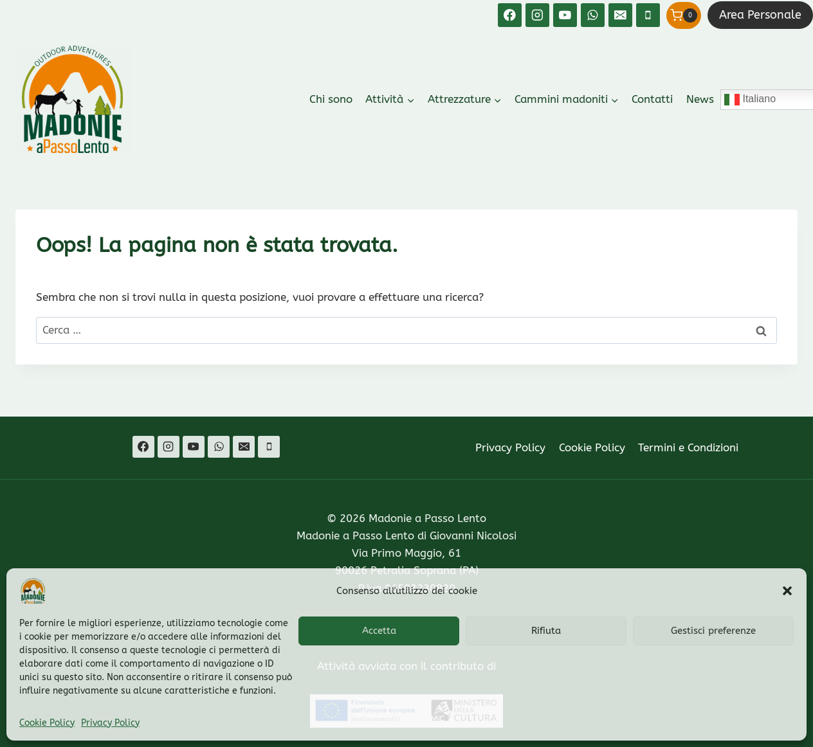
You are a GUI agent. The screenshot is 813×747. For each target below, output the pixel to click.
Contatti (652, 99)
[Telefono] (648, 15)
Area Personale (760, 15)
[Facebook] (510, 15)
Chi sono (330, 99)
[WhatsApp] (593, 15)
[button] (787, 590)
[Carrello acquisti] (683, 15)
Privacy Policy (110, 722)
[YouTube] (565, 15)
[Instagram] (537, 15)
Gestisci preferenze (713, 630)
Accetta (379, 630)
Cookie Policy (47, 722)
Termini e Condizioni (688, 447)
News (700, 99)
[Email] (620, 15)
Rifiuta (546, 630)
